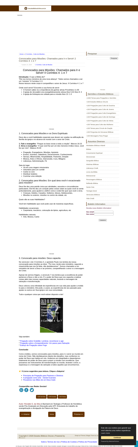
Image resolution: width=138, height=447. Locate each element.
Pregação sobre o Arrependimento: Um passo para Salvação (44, 343)
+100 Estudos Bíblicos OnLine (97, 102)
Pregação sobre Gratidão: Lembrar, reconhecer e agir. (42, 341)
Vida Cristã (90, 198)
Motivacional (90, 176)
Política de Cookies (69, 442)
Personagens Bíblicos (94, 179)
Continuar (117, 437)
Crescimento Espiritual (94, 153)
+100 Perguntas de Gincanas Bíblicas (99, 132)
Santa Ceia (90, 187)
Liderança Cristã (92, 168)
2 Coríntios (28, 54)
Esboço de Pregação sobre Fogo (33, 345)
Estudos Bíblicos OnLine (44, 436)
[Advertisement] (69, 33)
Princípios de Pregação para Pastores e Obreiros (43, 376)
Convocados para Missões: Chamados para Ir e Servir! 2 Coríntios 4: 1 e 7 (47, 59)
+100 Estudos (52, 396)
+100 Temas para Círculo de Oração (99, 128)
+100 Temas (62, 396)
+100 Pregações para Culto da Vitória (99, 121)
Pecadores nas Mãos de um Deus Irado (39, 380)
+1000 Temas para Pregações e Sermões (101, 98)
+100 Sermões (41, 396)
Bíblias (88, 149)
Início (52, 414)
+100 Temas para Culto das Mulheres (99, 124)
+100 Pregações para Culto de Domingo (100, 117)
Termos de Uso (53, 442)
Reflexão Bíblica (92, 183)
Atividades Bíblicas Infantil (95, 145)
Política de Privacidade (87, 442)
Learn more (105, 433)
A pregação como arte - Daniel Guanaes (39, 378)
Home (22, 54)
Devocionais (90, 157)
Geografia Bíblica (92, 161)
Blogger (22, 438)
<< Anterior (25, 414)
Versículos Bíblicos (93, 195)
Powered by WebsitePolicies (110, 441)
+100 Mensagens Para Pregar (97, 136)
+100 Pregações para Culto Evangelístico (101, 113)
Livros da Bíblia (91, 172)
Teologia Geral (91, 191)
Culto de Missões (39, 54)
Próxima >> (78, 414)
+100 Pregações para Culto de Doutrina (100, 105)
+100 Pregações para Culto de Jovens (100, 109)
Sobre (43, 442)
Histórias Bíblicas (92, 164)
